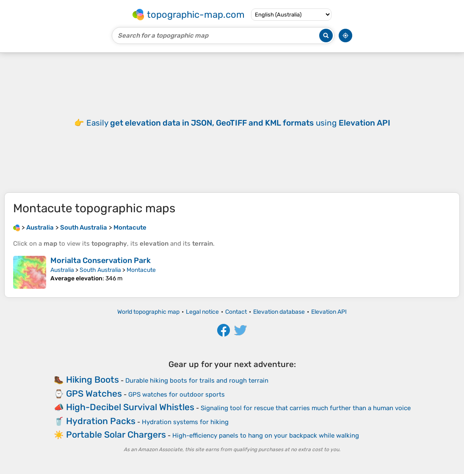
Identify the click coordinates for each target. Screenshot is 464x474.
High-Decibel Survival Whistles (130, 407)
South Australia (100, 270)
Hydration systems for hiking (185, 422)
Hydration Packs (100, 421)
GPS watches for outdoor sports (176, 394)
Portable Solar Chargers (116, 434)
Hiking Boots (92, 379)
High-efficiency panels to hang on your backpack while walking (265, 435)
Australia (62, 270)
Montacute (141, 270)
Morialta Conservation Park (100, 260)
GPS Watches (94, 393)
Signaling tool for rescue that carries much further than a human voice (306, 408)
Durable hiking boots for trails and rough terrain (196, 380)
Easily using (238, 123)
